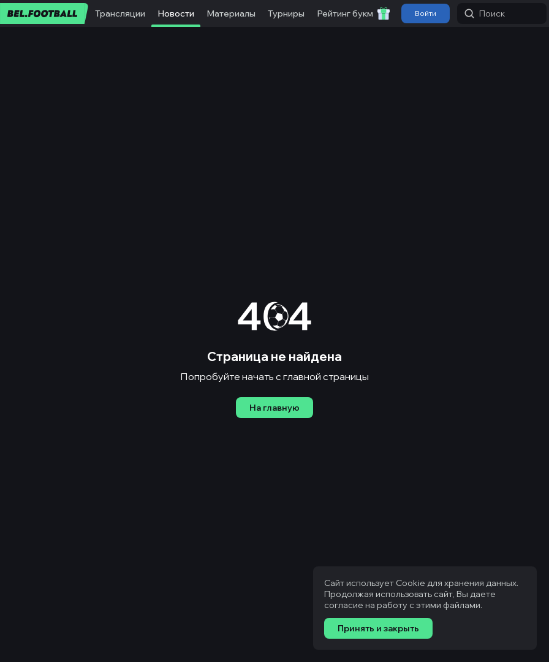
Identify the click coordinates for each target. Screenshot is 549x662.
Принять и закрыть (378, 628)
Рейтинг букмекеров (360, 13)
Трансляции (120, 13)
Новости (175, 13)
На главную (274, 407)
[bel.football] (44, 13)
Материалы (231, 13)
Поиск (484, 13)
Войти (425, 13)
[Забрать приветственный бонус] (383, 13)
